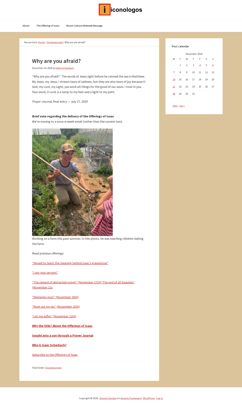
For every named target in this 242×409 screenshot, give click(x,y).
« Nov (175, 105)
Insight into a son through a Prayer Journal (62, 335)
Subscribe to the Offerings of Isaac (55, 355)
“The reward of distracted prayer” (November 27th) (66, 282)
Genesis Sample (108, 398)
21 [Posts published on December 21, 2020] (174, 86)
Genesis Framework (131, 398)
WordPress (149, 398)
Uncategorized (53, 367)
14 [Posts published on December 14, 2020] (174, 79)
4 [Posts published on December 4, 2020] (200, 65)
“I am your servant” (45, 272)
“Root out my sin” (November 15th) (56, 306)
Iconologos (121, 9)
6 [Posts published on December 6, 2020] (213, 65)
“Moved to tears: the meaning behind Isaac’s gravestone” (70, 263)
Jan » (182, 105)
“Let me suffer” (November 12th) (54, 316)
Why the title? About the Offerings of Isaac (62, 326)
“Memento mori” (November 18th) (55, 297)
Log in (159, 398)
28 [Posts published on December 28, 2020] (174, 93)
